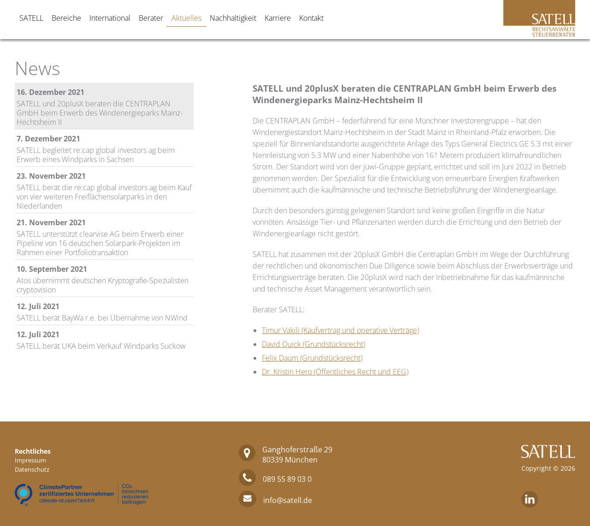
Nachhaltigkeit (233, 18)
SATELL (31, 18)
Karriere (278, 18)
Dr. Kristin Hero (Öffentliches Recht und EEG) (335, 372)
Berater (151, 18)
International (109, 18)
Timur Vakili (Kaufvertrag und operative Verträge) (340, 330)
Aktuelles (186, 18)
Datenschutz (32, 469)
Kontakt (311, 18)
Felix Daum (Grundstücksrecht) (312, 358)
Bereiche (66, 18)
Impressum (30, 460)
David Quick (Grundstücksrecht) (313, 344)
